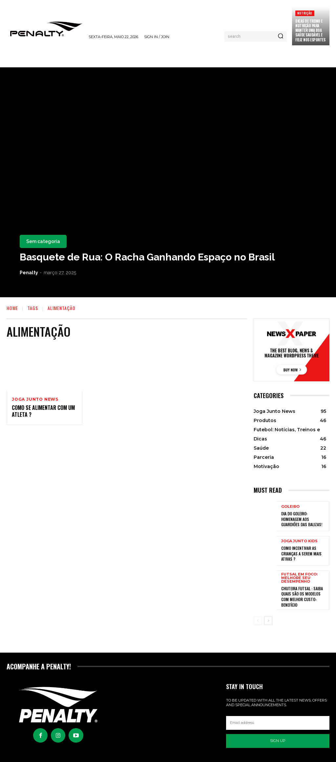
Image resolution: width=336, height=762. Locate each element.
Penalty (29, 272)
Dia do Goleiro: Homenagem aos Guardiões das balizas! (301, 519)
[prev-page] (258, 619)
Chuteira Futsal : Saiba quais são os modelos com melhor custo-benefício (302, 596)
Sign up (277, 739)
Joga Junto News (35, 399)
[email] (277, 721)
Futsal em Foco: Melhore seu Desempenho (299, 577)
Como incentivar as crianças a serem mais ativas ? (301, 554)
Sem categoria (43, 241)
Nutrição (304, 13)
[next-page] (268, 619)
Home (12, 307)
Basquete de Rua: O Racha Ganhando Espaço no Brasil (147, 257)
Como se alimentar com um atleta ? (43, 411)
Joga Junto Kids (299, 542)
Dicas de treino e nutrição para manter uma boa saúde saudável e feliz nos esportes (310, 30)
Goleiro (290, 507)
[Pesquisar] (280, 36)
